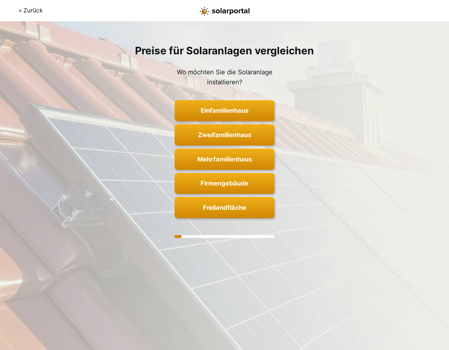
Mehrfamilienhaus (224, 159)
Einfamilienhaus (225, 110)
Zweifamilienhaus (224, 135)
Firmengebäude (224, 183)
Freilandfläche (224, 207)
